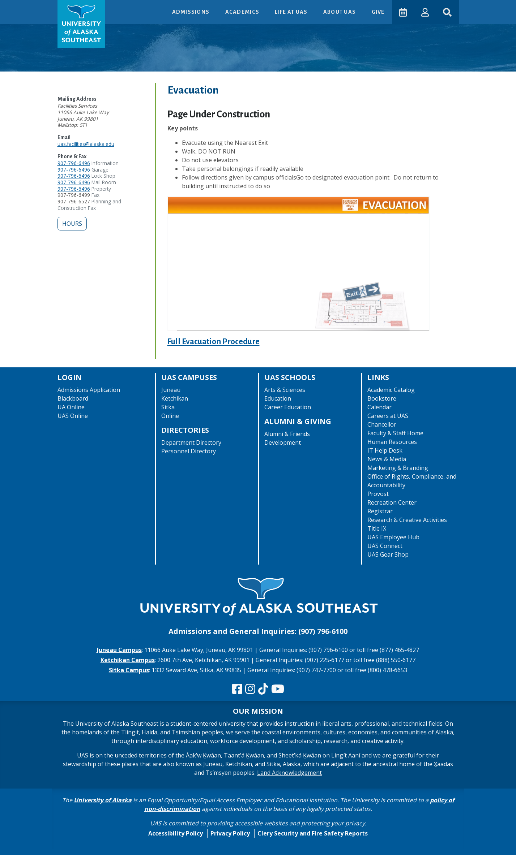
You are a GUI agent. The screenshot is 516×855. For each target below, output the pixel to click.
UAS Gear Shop (388, 554)
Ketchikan (174, 398)
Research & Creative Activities (407, 520)
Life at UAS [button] (291, 12)
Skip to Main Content (34, 7)
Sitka (168, 407)
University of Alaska (103, 800)
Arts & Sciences (284, 390)
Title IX (376, 528)
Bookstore (381, 398)
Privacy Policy (230, 833)
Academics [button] (242, 12)
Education (277, 398)
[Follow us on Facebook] (237, 689)
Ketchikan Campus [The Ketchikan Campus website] (128, 660)
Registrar (380, 511)
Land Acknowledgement (289, 773)
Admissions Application (88, 390)
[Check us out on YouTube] (277, 689)
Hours (72, 224)
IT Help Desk (384, 450)
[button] (424, 11)
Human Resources (392, 442)
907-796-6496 (73, 163)
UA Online (71, 407)
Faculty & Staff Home (395, 433)
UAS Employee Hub (393, 537)
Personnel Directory (188, 451)
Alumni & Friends (287, 434)
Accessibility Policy (175, 833)
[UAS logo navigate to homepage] (81, 24)
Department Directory (191, 442)
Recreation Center (392, 502)
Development (282, 442)
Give (377, 12)
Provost (378, 494)
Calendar (379, 407)
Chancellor (381, 424)
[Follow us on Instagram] (250, 689)
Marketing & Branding (397, 468)
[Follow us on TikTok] (263, 689)
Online (170, 416)
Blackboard (72, 398)
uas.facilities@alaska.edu (85, 144)
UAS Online (72, 416)
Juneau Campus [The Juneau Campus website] (119, 650)
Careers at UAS (387, 416)
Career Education (287, 407)
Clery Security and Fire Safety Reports (312, 833)
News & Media (386, 459)
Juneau (170, 390)
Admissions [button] (190, 12)
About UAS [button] (340, 12)
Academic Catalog (391, 390)
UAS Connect (384, 546)
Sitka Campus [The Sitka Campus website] (129, 670)
